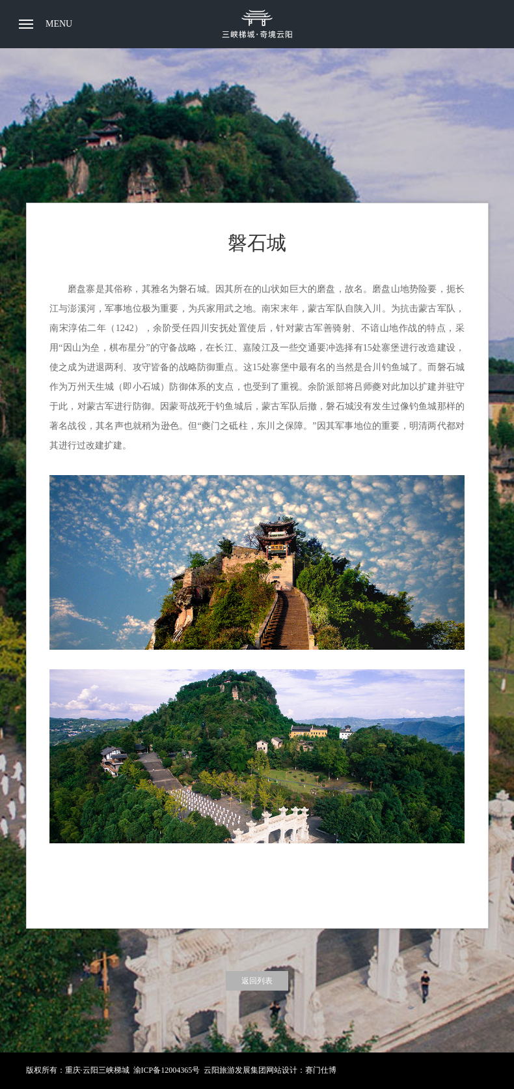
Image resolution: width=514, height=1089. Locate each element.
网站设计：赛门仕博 (301, 1070)
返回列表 (257, 980)
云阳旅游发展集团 (235, 1070)
